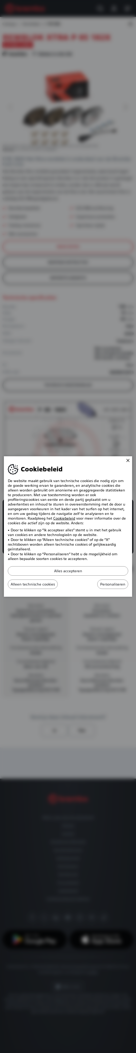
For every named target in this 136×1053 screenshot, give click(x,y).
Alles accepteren (68, 571)
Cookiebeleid (64, 518)
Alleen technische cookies (33, 584)
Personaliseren (112, 584)
